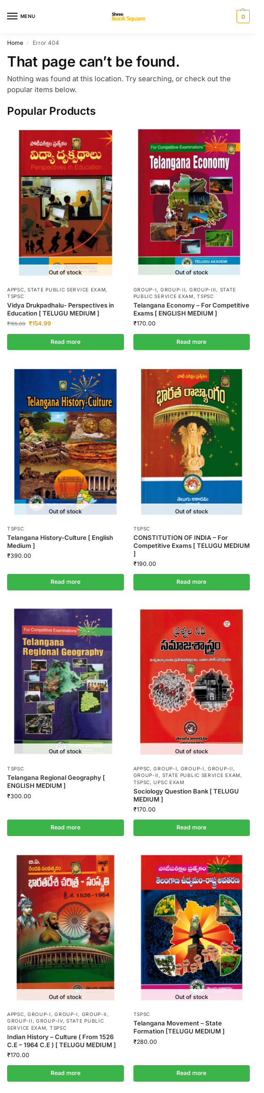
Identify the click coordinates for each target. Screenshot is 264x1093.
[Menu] (21, 16)
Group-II (173, 289)
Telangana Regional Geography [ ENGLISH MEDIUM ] (56, 781)
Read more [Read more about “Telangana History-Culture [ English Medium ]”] (65, 581)
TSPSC (15, 296)
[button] (242, 16)
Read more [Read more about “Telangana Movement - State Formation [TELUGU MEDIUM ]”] (191, 1072)
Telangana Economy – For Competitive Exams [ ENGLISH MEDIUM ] (191, 309)
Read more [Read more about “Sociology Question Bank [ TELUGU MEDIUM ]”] (191, 827)
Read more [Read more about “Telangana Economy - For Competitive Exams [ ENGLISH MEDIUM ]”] (191, 341)
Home (15, 42)
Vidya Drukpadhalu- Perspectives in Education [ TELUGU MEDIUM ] (60, 309)
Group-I (145, 289)
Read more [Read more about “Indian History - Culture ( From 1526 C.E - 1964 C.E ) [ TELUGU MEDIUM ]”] (65, 1072)
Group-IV (49, 1021)
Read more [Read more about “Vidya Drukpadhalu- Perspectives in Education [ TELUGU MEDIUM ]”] (65, 341)
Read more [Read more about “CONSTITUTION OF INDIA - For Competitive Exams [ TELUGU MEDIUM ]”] (191, 581)
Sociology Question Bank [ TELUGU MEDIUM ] (186, 795)
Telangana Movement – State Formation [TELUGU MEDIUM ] (179, 1027)
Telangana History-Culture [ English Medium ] (60, 541)
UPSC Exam (168, 782)
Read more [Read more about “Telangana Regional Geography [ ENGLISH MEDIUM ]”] (65, 827)
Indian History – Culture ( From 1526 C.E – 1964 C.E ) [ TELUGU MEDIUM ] (61, 1041)
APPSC (15, 289)
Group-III (202, 289)
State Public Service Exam (66, 289)
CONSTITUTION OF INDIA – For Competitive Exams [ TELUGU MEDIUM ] (191, 545)
